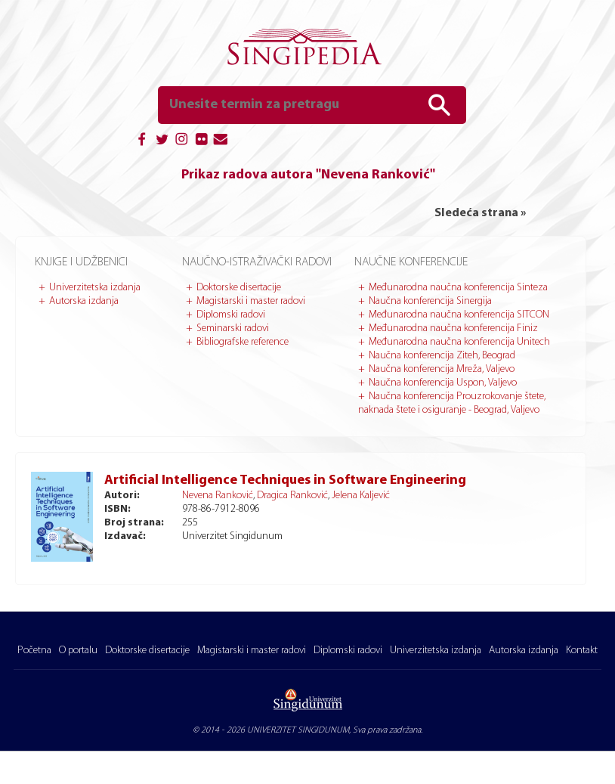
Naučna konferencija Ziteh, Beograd (442, 355)
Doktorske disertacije (238, 287)
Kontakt (582, 650)
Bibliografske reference (242, 342)
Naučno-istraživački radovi (257, 262)
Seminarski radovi (232, 328)
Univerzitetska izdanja (95, 287)
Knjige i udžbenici (81, 262)
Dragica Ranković (292, 495)
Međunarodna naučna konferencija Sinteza (458, 287)
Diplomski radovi (230, 315)
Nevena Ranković (217, 495)
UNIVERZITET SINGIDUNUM (298, 730)
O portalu (78, 650)
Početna (34, 650)
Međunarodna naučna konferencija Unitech (459, 342)
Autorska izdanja (84, 301)
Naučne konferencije (411, 262)
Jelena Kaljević (361, 495)
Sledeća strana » (480, 213)
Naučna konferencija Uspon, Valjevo (443, 383)
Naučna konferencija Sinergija (430, 301)
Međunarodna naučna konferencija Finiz (453, 328)
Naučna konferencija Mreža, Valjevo (442, 369)
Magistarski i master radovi (250, 301)
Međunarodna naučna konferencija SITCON (459, 315)
